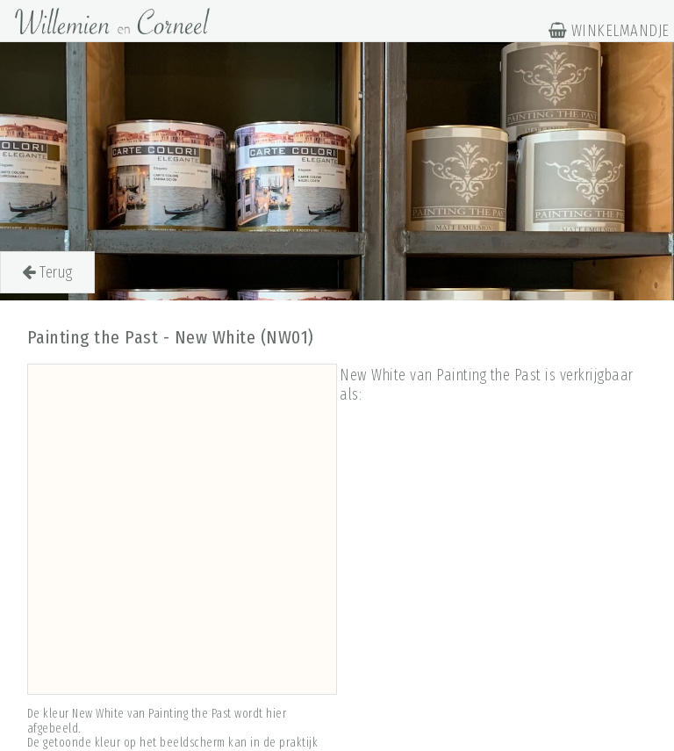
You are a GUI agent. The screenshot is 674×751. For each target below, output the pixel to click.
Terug (47, 272)
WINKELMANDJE (609, 30)
